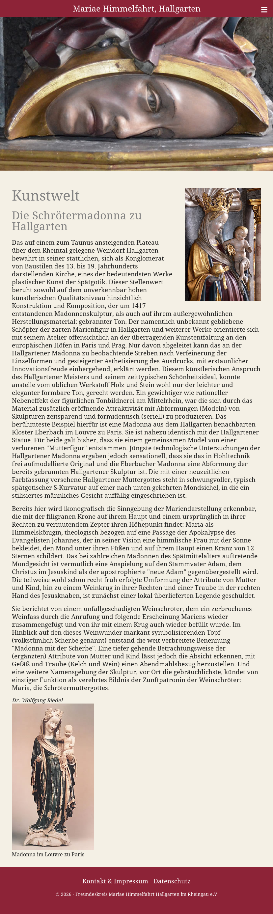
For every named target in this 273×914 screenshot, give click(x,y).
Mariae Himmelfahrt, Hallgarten (137, 9)
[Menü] (264, 9)
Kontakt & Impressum (115, 881)
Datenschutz (172, 881)
